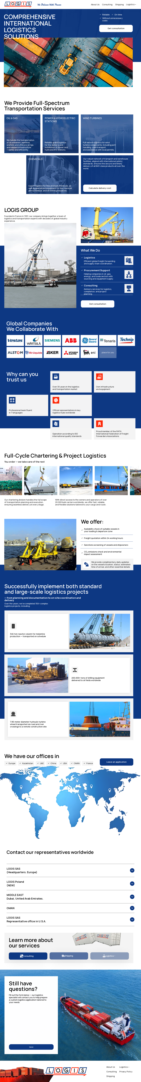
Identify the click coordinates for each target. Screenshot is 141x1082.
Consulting (107, 4)
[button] (116, 28)
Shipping (119, 4)
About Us (95, 4)
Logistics (130, 4)
